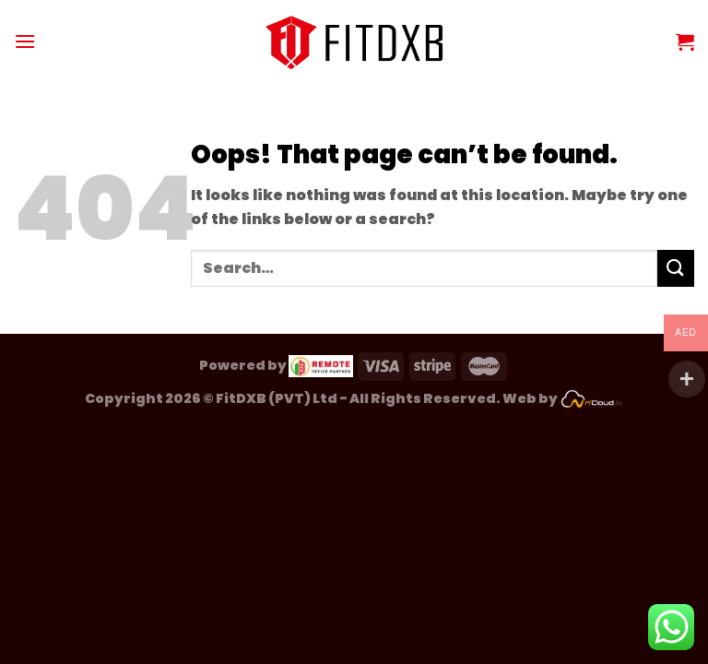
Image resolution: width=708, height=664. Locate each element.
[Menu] (25, 41)
